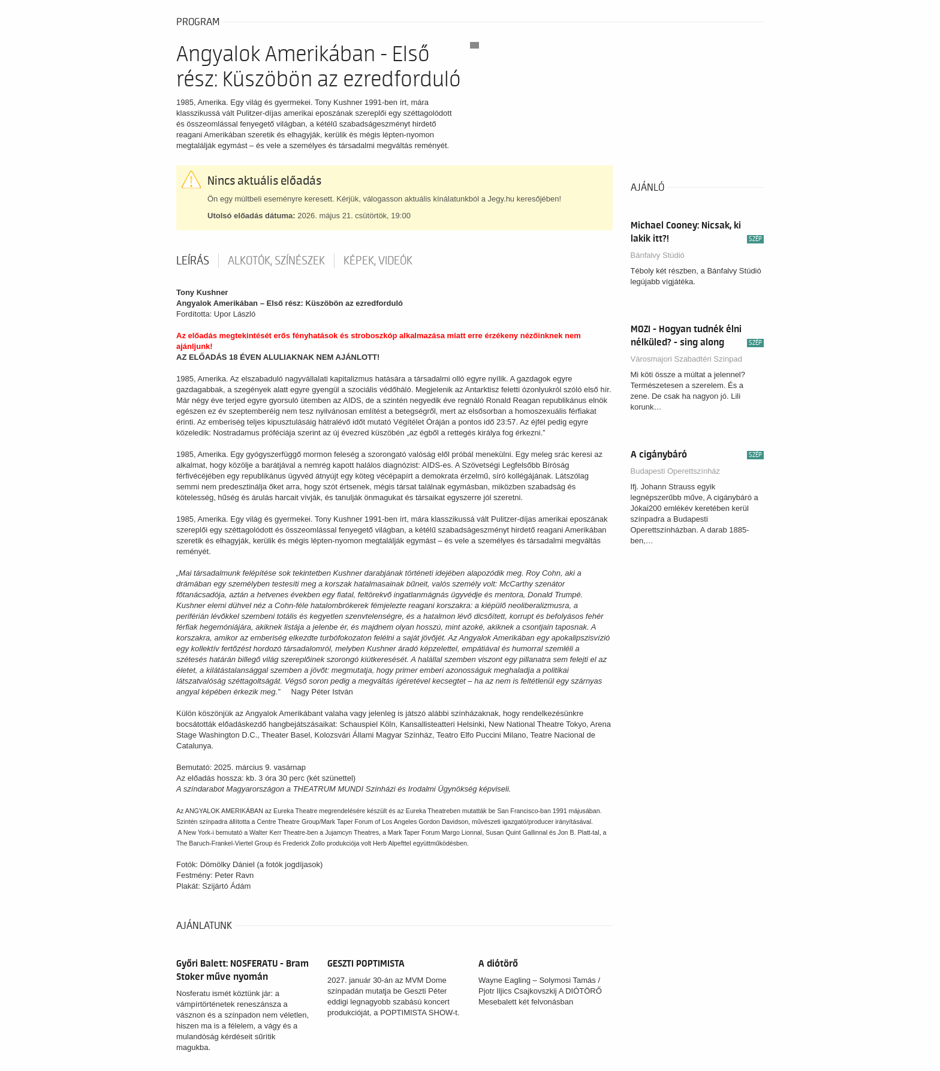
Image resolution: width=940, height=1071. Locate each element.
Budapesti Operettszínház (676, 471)
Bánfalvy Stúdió (658, 255)
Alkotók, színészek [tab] (276, 260)
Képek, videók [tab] (378, 260)
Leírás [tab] (192, 260)
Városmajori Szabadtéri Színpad (686, 358)
